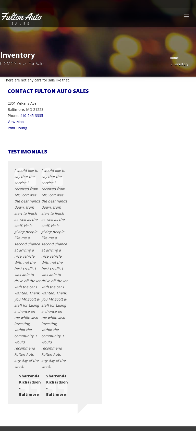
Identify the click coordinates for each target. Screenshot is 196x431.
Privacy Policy (29, 340)
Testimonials (28, 352)
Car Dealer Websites (19, 410)
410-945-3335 (31, 115)
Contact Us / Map (32, 334)
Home (174, 58)
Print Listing (17, 127)
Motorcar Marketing (72, 410)
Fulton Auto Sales (37, 404)
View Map (16, 121)
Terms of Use (29, 346)
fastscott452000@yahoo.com (39, 289)
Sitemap (24, 358)
